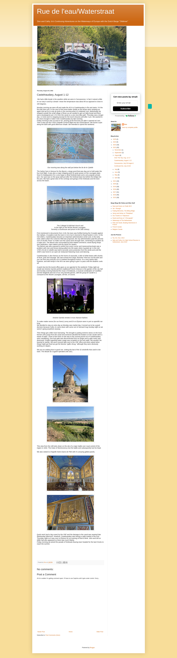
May (116, 175)
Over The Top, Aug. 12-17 (122, 158)
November (118, 150)
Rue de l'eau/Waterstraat (75, 11)
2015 (114, 197)
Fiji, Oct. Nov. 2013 (118, 238)
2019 (114, 186)
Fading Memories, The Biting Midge (124, 211)
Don (125, 124)
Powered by (125, 116)
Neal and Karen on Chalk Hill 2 (122, 206)
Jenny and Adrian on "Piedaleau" (123, 213)
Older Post (100, 632)
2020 (114, 184)
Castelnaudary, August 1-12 (122, 160)
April (116, 178)
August (117, 155)
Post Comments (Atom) (53, 635)
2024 (114, 142)
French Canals (117, 227)
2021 (114, 181)
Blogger (92, 647)
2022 (114, 147)
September (118, 152)
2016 (114, 195)
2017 (114, 192)
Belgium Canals (117, 229)
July (116, 169)
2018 (114, 189)
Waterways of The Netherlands (122, 220)
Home (70, 632)
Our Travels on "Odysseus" (121, 215)
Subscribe (125, 109)
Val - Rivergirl (117, 208)
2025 (114, 139)
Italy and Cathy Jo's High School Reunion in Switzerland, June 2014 (126, 241)
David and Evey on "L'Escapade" (123, 218)
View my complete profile (130, 127)
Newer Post (41, 632)
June (116, 172)
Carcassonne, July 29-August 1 (124, 163)
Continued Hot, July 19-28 (122, 166)
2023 (114, 145)
